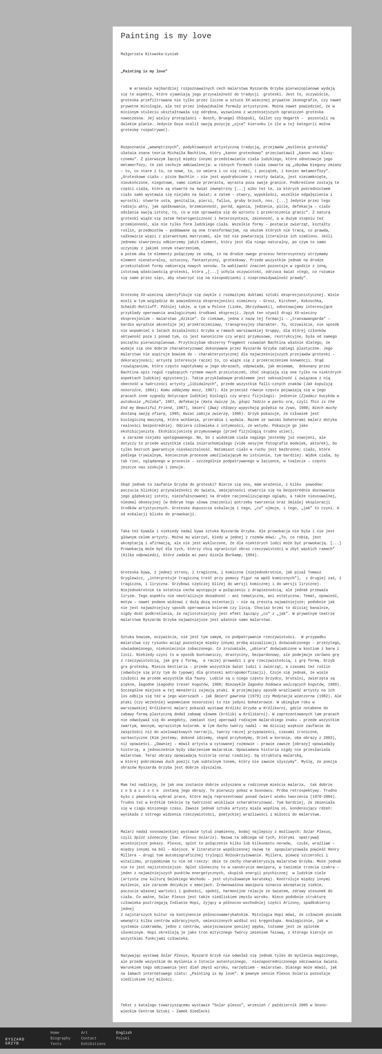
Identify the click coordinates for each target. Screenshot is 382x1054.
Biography (60, 1038)
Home (54, 1033)
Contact (89, 1038)
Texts (56, 1044)
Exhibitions (93, 1044)
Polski (122, 1038)
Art (84, 1033)
